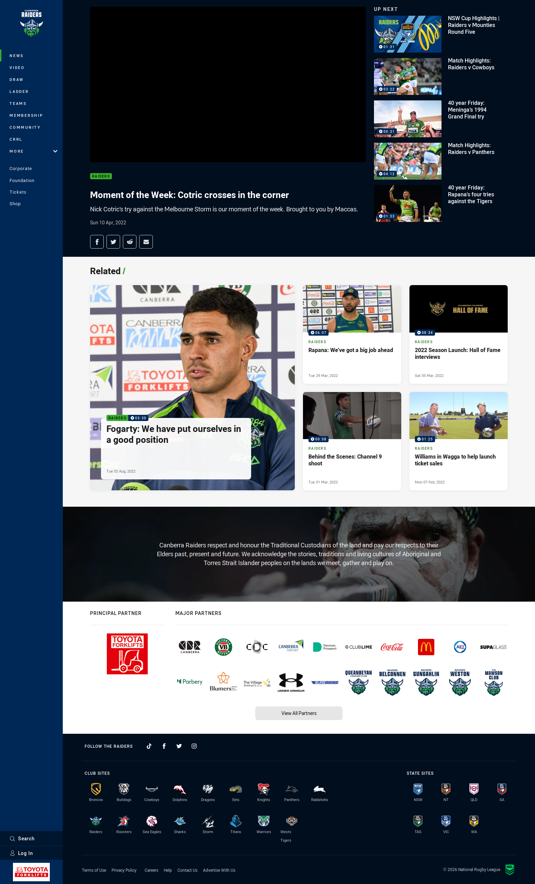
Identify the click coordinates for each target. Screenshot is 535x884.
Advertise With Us (219, 870)
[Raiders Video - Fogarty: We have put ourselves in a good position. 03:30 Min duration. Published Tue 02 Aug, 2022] (192, 387)
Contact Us (187, 870)
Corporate (21, 168)
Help (168, 870)
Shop (15, 203)
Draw (17, 79)
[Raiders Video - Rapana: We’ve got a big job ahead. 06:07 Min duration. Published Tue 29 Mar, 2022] (352, 334)
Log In (21, 853)
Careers (151, 870)
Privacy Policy (124, 870)
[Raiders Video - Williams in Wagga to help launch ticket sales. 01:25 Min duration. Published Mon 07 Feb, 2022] (458, 441)
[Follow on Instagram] (194, 746)
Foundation (22, 180)
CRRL (16, 139)
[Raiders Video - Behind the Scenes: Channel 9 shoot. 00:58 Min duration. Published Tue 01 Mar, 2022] (352, 441)
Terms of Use (94, 870)
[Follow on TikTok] (149, 746)
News (17, 55)
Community (25, 127)
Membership (26, 115)
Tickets (18, 192)
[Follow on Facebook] (164, 746)
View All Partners (299, 713)
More (33, 151)
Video (17, 67)
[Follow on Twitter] (179, 746)
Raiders (101, 176)
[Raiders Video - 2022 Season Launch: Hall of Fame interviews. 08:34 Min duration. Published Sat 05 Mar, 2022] (458, 334)
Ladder (19, 91)
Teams (18, 103)
